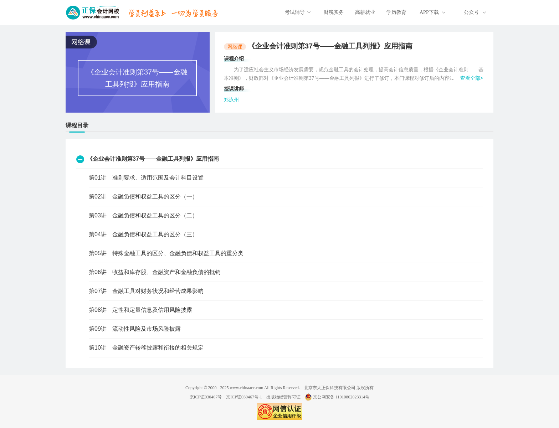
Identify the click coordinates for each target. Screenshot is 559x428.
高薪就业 (365, 12)
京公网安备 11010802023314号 (337, 397)
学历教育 (396, 12)
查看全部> (471, 78)
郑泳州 (231, 100)
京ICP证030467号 (206, 397)
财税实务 (334, 12)
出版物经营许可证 (283, 397)
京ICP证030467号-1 (244, 397)
